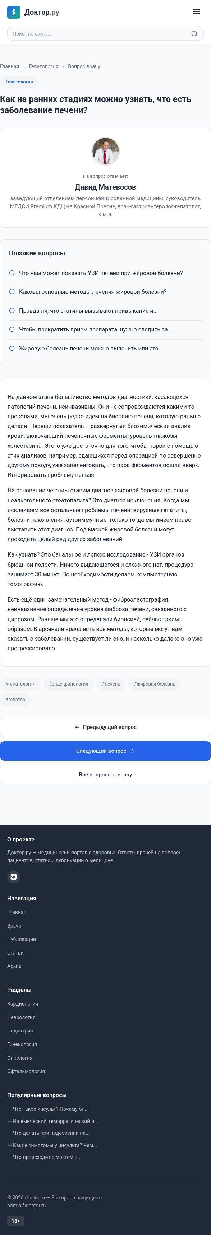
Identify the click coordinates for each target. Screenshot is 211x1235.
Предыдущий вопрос (105, 727)
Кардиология (22, 1004)
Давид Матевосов (105, 187)
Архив (14, 966)
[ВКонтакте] (13, 876)
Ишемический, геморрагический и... (55, 1121)
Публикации (21, 939)
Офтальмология (26, 1071)
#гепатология (20, 684)
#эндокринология (68, 684)
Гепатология (43, 66)
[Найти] (194, 33)
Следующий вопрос (105, 751)
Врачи (14, 926)
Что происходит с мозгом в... (47, 1157)
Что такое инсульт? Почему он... (51, 1109)
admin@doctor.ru (26, 1205)
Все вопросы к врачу (105, 774)
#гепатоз (15, 699)
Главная (9, 66)
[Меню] (196, 12)
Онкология (20, 1058)
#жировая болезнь (154, 684)
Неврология (21, 1017)
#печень (111, 684)
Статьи (15, 953)
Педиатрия (20, 1031)
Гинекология (22, 1044)
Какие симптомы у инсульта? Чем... (55, 1145)
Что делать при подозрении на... (51, 1133)
